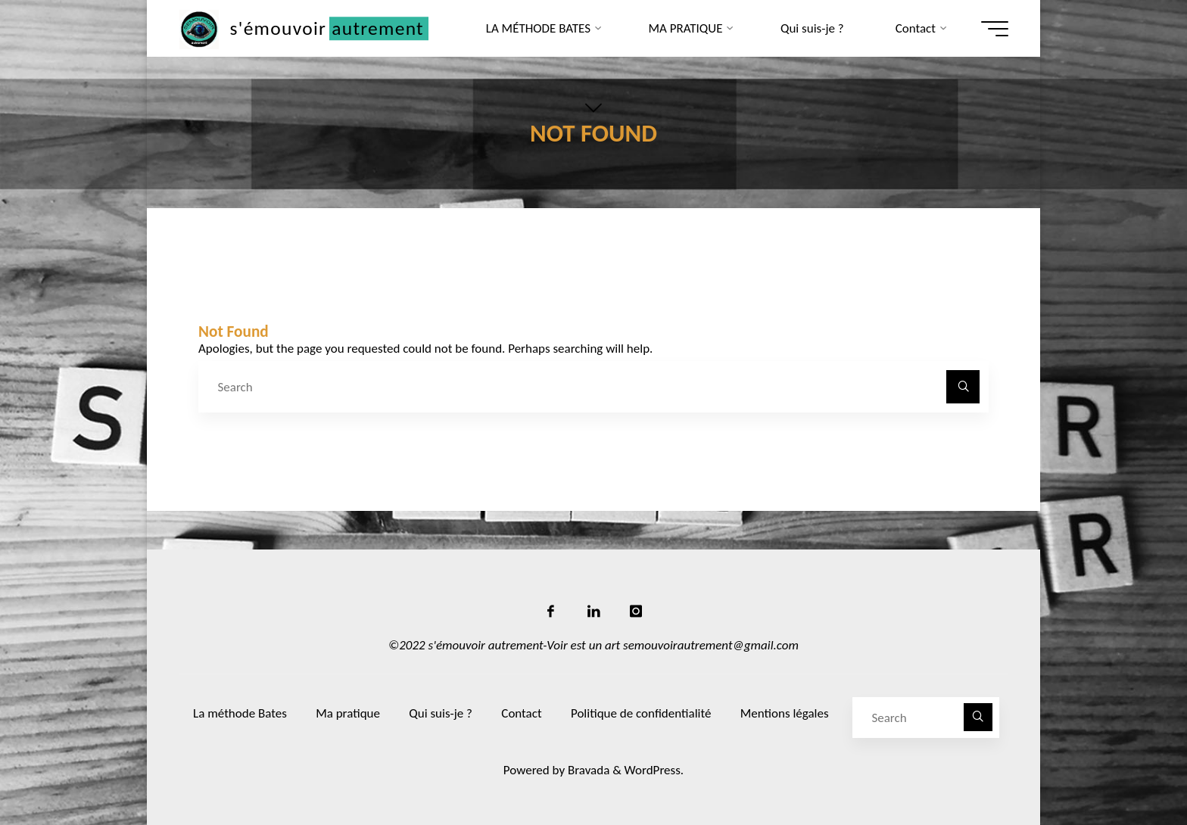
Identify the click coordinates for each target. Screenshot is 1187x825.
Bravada (587, 770)
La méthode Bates (240, 713)
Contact (521, 713)
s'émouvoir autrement (327, 28)
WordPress (653, 770)
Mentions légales (784, 713)
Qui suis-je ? (440, 713)
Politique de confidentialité (641, 713)
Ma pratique (348, 713)
